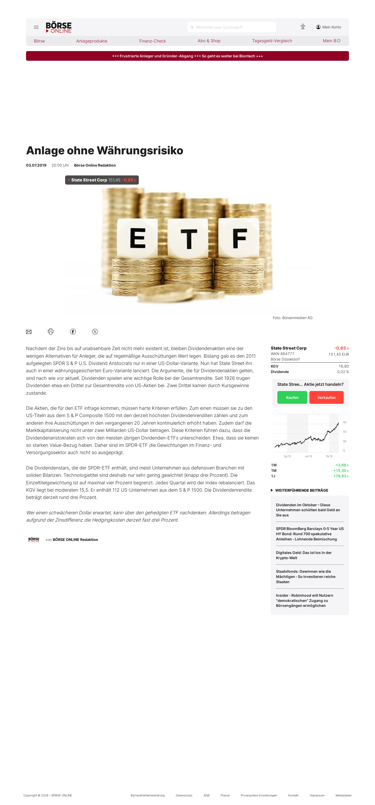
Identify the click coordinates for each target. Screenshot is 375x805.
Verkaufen (326, 397)
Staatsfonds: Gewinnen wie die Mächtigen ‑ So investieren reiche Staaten (305, 576)
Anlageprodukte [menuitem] (91, 41)
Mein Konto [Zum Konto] (328, 27)
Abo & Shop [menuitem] (209, 40)
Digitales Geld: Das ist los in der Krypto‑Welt (304, 555)
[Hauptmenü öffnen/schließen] (36, 27)
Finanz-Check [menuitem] (152, 41)
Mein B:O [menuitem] (331, 40)
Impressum (317, 795)
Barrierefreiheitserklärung (148, 795)
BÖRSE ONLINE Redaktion (75, 539)
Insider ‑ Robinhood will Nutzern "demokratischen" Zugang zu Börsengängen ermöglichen (304, 600)
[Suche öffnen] (232, 27)
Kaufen (292, 397)
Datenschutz (184, 795)
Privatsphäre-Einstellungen (259, 795)
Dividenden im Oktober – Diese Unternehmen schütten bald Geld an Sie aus (308, 510)
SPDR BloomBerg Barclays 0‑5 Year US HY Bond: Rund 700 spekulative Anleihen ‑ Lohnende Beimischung (310, 533)
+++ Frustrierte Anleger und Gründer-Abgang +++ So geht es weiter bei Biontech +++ (187, 56)
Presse (225, 795)
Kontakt (293, 795)
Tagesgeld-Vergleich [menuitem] (272, 40)
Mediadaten (344, 795)
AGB (206, 795)
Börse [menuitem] (39, 41)
